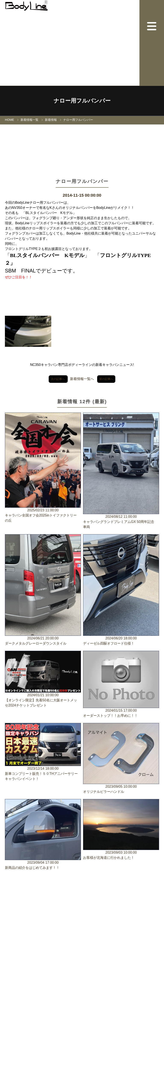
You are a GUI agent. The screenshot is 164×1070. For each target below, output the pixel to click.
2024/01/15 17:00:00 (121, 684)
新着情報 (51, 119)
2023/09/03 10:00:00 (121, 829)
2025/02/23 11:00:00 (43, 468)
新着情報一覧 (29, 119)
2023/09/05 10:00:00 (121, 758)
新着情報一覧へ (82, 379)
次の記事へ (58, 379)
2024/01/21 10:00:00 (43, 679)
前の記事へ (106, 379)
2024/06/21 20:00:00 (43, 590)
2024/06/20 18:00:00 (121, 590)
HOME (9, 119)
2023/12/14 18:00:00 (43, 752)
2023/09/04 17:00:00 (43, 834)
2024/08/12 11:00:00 (121, 471)
